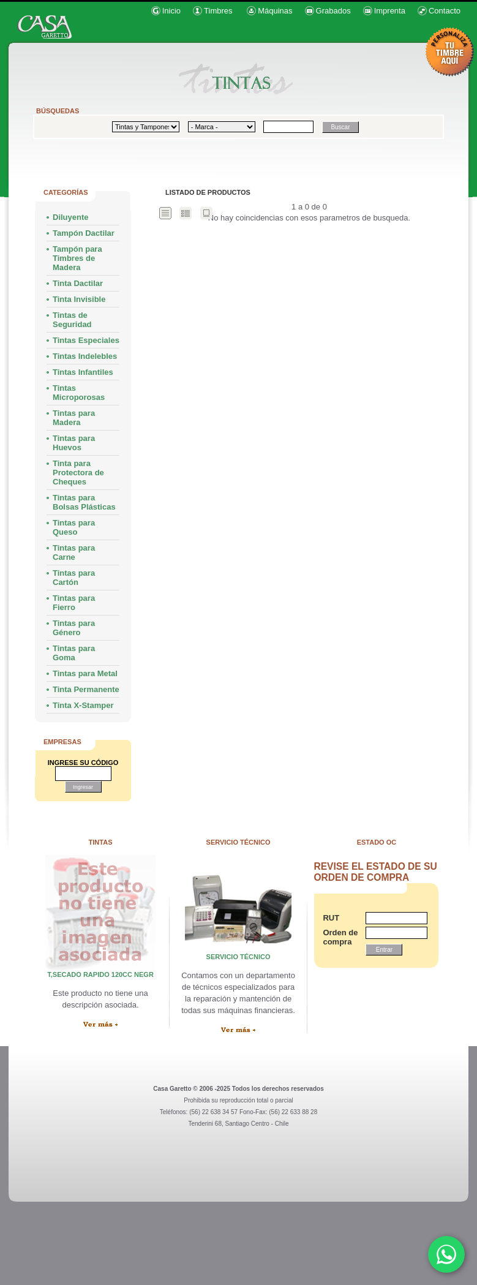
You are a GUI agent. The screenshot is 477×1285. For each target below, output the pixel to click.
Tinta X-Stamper (83, 705)
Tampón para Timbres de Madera (77, 258)
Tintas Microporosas (79, 392)
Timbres (218, 10)
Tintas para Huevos (74, 443)
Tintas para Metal (85, 673)
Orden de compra (338, 937)
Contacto (444, 10)
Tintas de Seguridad (72, 320)
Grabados (333, 10)
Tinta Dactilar (78, 283)
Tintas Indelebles (85, 356)
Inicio (171, 10)
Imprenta (389, 10)
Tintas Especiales (86, 340)
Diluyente (71, 217)
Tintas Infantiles (83, 372)
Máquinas (275, 10)
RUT (331, 917)
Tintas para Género (74, 628)
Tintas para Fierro (74, 603)
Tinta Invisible (79, 299)
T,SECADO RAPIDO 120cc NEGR (100, 974)
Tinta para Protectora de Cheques (78, 472)
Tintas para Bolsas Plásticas (84, 502)
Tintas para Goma (74, 653)
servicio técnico (238, 956)
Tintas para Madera (74, 418)
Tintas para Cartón (74, 577)
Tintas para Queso (74, 527)
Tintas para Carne (74, 552)
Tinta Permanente (86, 689)
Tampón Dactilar (84, 233)
